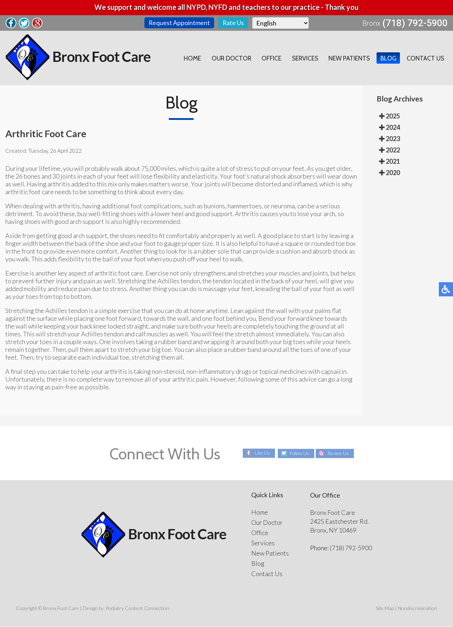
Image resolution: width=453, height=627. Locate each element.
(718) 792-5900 (415, 23)
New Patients (347, 58)
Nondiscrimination (417, 608)
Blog (387, 58)
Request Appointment (179, 23)
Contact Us (425, 58)
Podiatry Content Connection (137, 608)
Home (187, 58)
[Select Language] (281, 23)
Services (302, 58)
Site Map (385, 608)
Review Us (339, 454)
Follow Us (298, 454)
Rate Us (233, 23)
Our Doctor (227, 58)
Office (268, 58)
